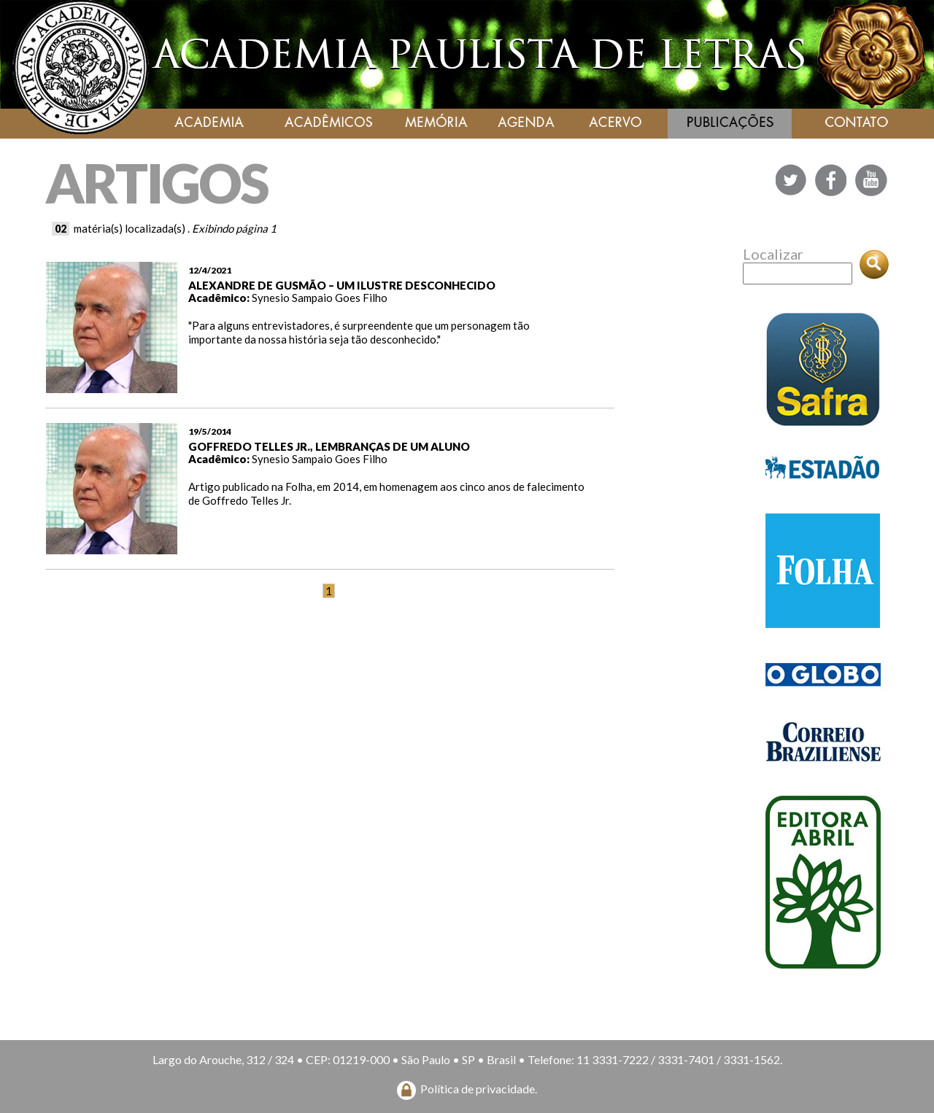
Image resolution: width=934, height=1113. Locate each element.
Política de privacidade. (478, 1088)
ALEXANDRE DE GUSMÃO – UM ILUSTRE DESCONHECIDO (341, 285)
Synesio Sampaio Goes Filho (319, 297)
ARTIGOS (156, 182)
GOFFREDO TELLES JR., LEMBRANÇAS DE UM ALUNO (329, 446)
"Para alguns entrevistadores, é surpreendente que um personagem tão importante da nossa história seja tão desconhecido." (359, 332)
